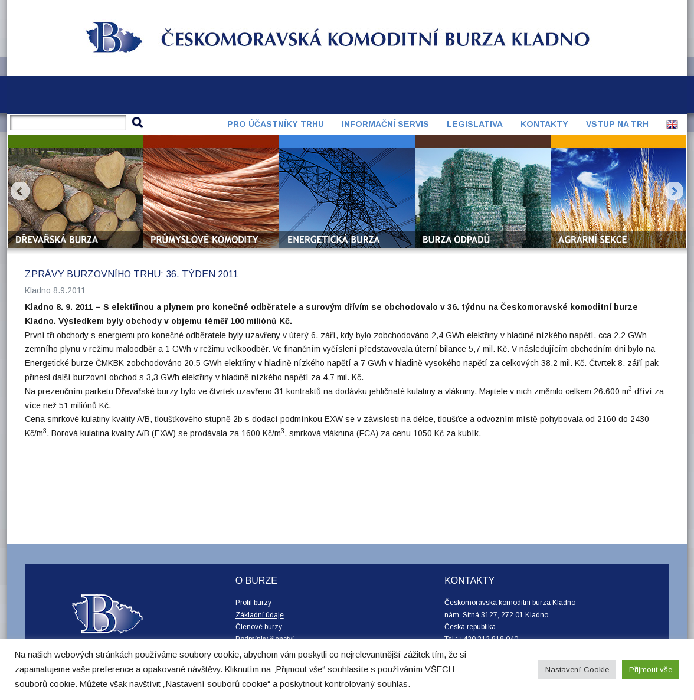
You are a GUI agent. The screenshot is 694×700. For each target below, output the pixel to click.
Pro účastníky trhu (275, 124)
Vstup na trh (617, 124)
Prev (20, 191)
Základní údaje (259, 615)
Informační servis (385, 124)
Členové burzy (258, 627)
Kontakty (544, 124)
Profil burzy (253, 602)
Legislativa (475, 124)
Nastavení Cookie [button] (577, 669)
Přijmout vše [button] (650, 669)
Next (673, 191)
